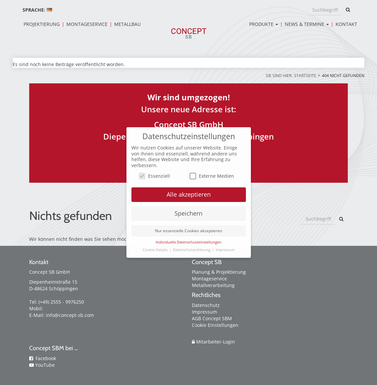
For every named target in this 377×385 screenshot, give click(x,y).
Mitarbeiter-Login (213, 341)
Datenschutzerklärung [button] (192, 249)
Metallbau (127, 24)
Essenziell (154, 176)
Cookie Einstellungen (215, 325)
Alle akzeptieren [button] (189, 194)
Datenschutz (206, 305)
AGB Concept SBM (212, 318)
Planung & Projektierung (219, 272)
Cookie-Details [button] (156, 249)
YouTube (45, 365)
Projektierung (42, 24)
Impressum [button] (225, 249)
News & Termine (307, 24)
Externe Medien (211, 176)
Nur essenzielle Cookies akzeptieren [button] (188, 231)
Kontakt (346, 24)
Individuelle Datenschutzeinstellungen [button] (188, 242)
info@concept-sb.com (70, 315)
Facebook (46, 358)
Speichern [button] (188, 213)
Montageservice (87, 24)
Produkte (263, 24)
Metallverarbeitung (213, 285)
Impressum (204, 312)
